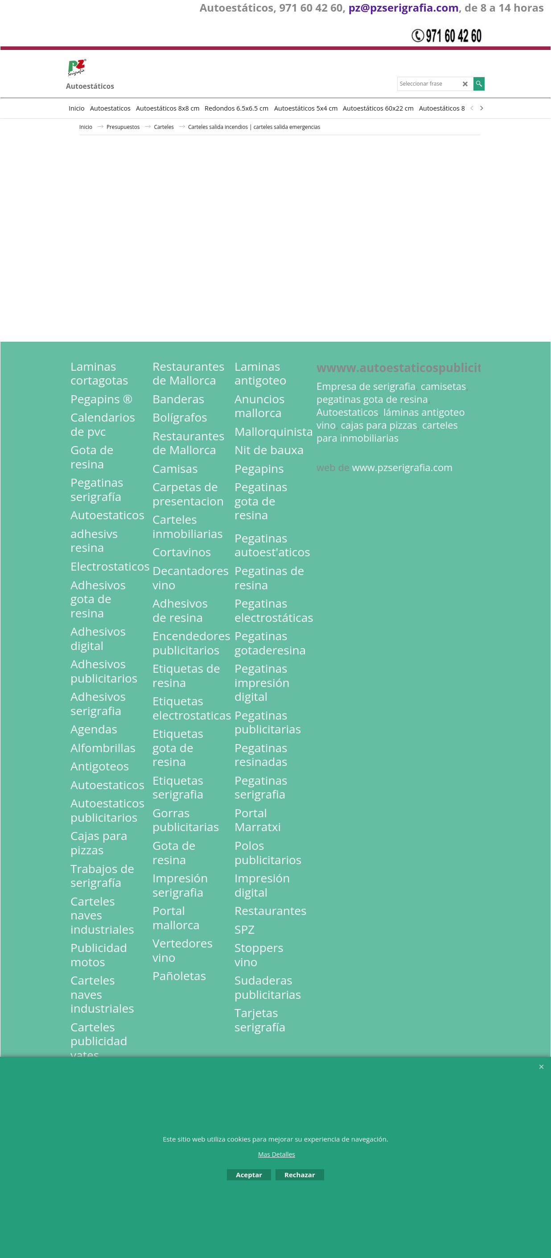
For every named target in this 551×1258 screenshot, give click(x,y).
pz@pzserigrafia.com (404, 7)
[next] (481, 108)
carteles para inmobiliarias (387, 431)
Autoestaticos (347, 412)
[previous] (472, 108)
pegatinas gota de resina (372, 399)
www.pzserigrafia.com (402, 467)
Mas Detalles (276, 1154)
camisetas (443, 386)
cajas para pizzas (379, 424)
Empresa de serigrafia (366, 386)
